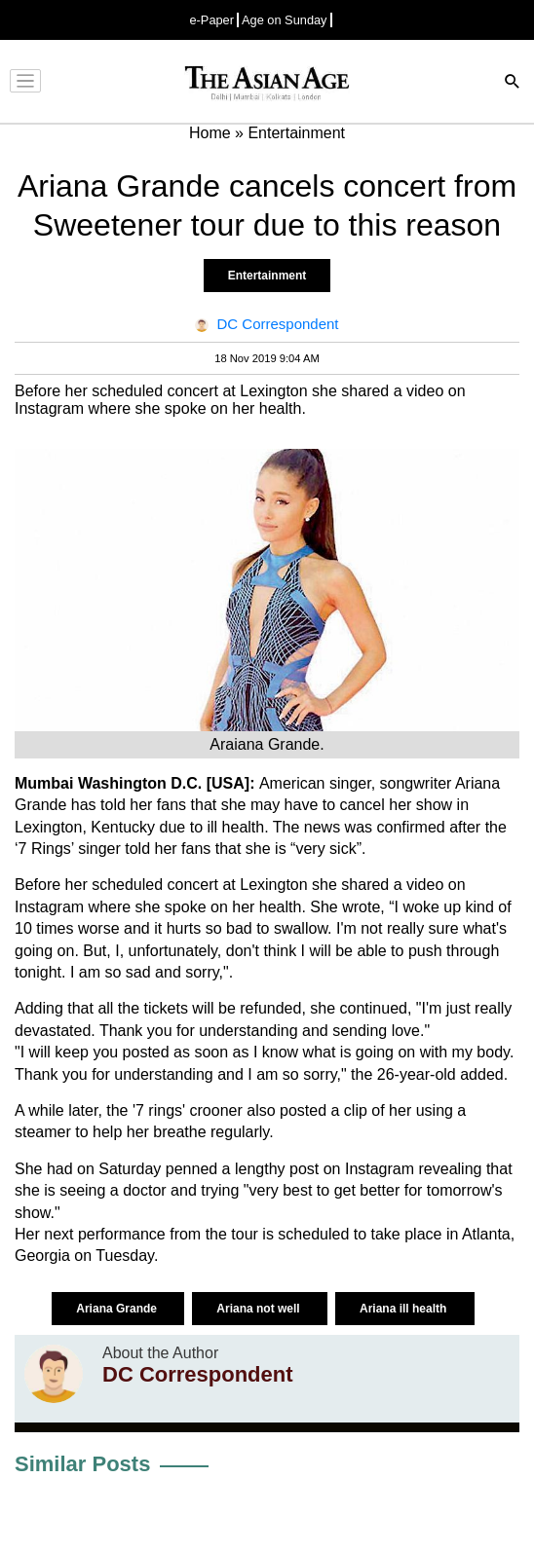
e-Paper (211, 20)
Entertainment (267, 275)
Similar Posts (82, 1464)
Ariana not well (259, 1308)
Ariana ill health (405, 1308)
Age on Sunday (284, 20)
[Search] (512, 83)
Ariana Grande (118, 1308)
